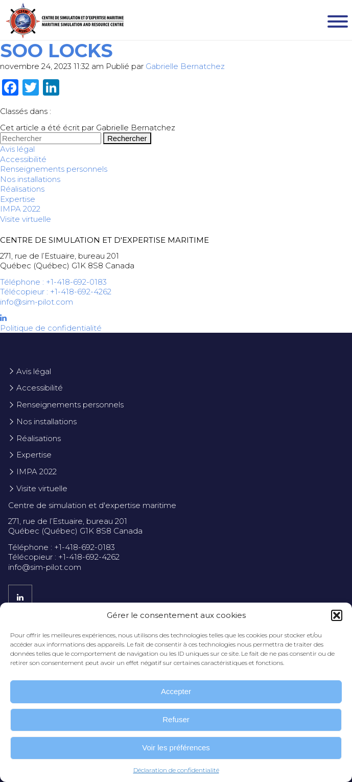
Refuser (176, 719)
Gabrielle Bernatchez (185, 66)
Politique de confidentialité (51, 328)
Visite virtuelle (25, 219)
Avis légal (17, 149)
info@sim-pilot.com (36, 302)
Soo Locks (56, 50)
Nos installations (30, 179)
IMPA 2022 (20, 209)
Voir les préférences (176, 747)
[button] (337, 615)
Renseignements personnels (53, 169)
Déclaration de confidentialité (176, 770)
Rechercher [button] (127, 138)
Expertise (17, 199)
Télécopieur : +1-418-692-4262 (55, 291)
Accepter (176, 691)
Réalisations (22, 189)
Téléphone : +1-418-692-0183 (53, 282)
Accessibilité (23, 159)
